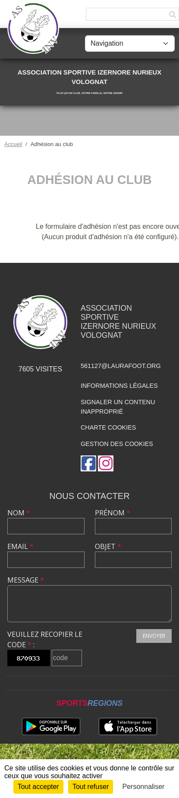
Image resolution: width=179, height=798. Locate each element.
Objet (108, 546)
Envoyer (154, 635)
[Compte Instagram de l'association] (105, 463)
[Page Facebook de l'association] (88, 463)
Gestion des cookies (117, 443)
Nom (18, 512)
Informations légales (119, 385)
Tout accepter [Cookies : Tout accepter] (38, 786)
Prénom (112, 512)
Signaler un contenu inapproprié (118, 407)
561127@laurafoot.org (121, 365)
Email (20, 546)
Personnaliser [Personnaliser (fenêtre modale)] (143, 786)
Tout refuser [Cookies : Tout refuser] (90, 786)
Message (25, 580)
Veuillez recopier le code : (44, 639)
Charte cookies (108, 427)
